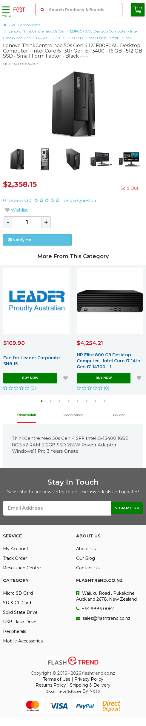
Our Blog (85, 558)
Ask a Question (81, 200)
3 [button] (60, 401)
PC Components (25, 25)
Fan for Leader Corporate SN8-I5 (31, 360)
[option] (73, 105)
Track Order (15, 558)
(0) (19, 388)
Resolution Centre (22, 568)
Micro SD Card (18, 593)
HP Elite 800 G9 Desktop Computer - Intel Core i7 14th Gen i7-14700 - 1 (108, 360)
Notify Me (19, 240)
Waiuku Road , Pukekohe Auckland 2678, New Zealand (106, 596)
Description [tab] (26, 415)
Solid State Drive (20, 612)
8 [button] (104, 401)
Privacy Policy (88, 679)
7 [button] (96, 401)
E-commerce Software (63, 691)
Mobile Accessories (23, 641)
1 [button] (42, 401)
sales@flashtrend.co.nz (103, 618)
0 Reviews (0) (32, 200)
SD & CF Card (17, 602)
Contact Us (87, 568)
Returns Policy (51, 685)
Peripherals (14, 631)
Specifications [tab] (73, 415)
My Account (15, 548)
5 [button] (78, 401)
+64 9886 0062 (95, 608)
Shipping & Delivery (90, 685)
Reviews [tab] (119, 415)
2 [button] (51, 401)
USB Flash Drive (19, 622)
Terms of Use (56, 679)
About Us (86, 548)
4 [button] (69, 401)
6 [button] (87, 401)
